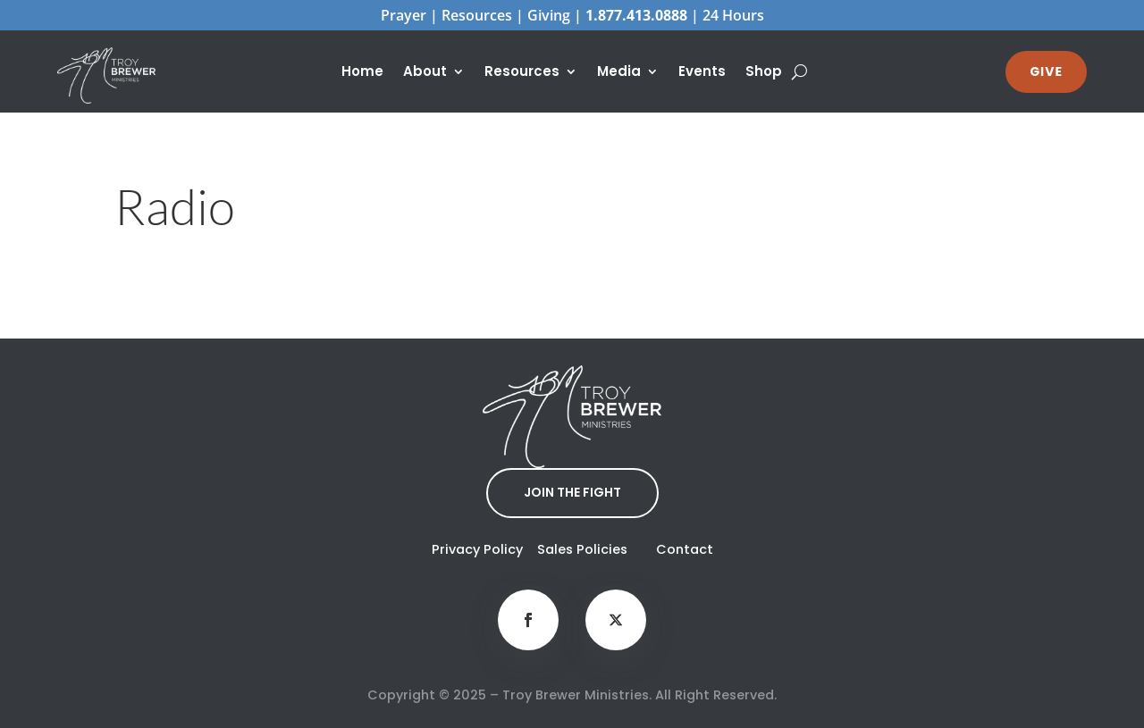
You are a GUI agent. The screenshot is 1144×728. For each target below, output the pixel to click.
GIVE (1046, 71)
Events (702, 72)
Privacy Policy (477, 549)
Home (362, 72)
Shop (763, 72)
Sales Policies (582, 549)
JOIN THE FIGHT (572, 492)
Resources (521, 72)
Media (619, 72)
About (425, 72)
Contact (684, 549)
